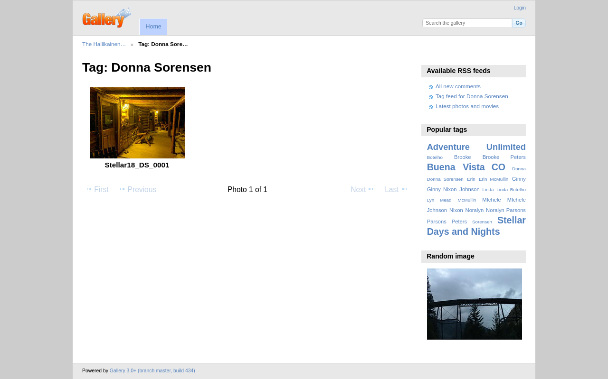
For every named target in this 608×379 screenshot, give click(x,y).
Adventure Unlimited (476, 147)
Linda (488, 189)
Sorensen (482, 221)
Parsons (436, 221)
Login (520, 7)
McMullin (467, 200)
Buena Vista (456, 167)
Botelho (435, 157)
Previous (137, 189)
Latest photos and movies (467, 106)
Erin (471, 179)
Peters (459, 221)
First (96, 189)
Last (396, 189)
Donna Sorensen (445, 179)
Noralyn (475, 210)
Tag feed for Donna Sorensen (472, 96)
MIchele (491, 200)
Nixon (456, 210)
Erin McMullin (493, 179)
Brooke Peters (504, 157)
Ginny (519, 179)
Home (153, 26)
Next (363, 189)
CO (498, 167)
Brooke (462, 157)
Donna (519, 168)
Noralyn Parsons (506, 210)
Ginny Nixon (442, 189)
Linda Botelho (511, 189)
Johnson (469, 189)
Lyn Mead (439, 200)
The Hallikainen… (104, 44)
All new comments (458, 86)
